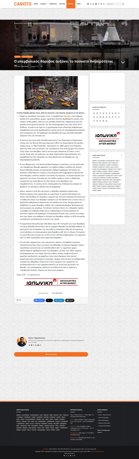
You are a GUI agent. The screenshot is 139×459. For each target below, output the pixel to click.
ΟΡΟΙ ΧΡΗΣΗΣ (53, 449)
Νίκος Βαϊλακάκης (103, 420)
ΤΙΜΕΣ (78, 4)
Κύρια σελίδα (18, 23)
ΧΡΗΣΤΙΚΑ (62, 4)
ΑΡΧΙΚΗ (36, 4)
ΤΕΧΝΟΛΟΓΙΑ (53, 4)
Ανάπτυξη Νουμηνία (69, 453)
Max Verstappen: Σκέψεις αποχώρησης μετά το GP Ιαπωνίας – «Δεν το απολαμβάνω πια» (82, 421)
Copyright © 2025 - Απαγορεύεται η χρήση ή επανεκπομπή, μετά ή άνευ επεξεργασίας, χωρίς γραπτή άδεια (63, 451)
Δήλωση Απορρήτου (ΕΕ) (77, 449)
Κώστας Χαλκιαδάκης (104, 425)
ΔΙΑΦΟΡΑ (70, 4)
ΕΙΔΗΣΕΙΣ (43, 4)
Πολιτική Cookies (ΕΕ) (90, 449)
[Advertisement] (51, 319)
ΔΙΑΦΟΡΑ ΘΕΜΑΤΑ (27, 56)
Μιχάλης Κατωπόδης (104, 423)
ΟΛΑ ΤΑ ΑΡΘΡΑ (27, 23)
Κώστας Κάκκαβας (103, 417)
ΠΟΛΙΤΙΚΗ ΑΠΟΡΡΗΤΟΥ (64, 449)
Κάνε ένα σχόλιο (51, 354)
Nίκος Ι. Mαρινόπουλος (22, 66)
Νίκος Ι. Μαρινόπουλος (104, 414)
